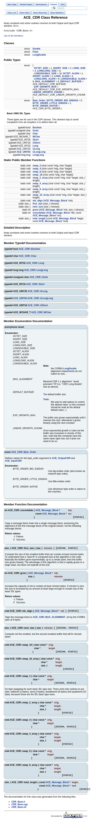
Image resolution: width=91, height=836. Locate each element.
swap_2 (37, 166)
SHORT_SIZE (60, 68)
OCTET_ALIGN (71, 74)
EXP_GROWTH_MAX (45, 87)
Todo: (46, 400)
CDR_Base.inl (18, 815)
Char (35, 134)
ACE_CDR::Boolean (29, 249)
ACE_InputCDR (13, 461)
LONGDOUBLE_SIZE (45, 74)
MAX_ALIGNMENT (45, 82)
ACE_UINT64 (23, 152)
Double (36, 49)
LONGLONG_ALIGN (44, 79)
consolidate (39, 213)
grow (35, 210)
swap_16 (37, 175)
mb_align (38, 201)
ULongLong (39, 152)
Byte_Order (39, 101)
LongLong (38, 155)
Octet (36, 131)
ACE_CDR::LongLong (36, 270)
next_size (38, 207)
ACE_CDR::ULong (37, 291)
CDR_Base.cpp (19, 813)
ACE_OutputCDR (61, 458)
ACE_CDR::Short (35, 284)
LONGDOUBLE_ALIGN (73, 79)
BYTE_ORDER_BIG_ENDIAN (62, 101)
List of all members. (14, 36)
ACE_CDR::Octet (38, 277)
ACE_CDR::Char (27, 256)
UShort (36, 143)
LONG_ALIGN (61, 76)
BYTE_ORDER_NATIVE (45, 106)
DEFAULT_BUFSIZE (71, 82)
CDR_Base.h (18, 810)
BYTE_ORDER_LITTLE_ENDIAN (50, 103)
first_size (38, 204)
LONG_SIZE (79, 68)
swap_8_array (40, 189)
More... (16, 26)
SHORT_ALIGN (41, 76)
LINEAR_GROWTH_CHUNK (47, 92)
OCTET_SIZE (41, 68)
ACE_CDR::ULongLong (40, 299)
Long (35, 146)
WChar (36, 137)
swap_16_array (41, 195)
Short (36, 140)
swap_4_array (40, 184)
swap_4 (37, 169)
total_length (39, 219)
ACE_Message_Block (55, 201)
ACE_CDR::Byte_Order (23, 452)
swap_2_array (40, 178)
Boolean (37, 128)
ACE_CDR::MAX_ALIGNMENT (49, 620)
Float (35, 52)
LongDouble (39, 55)
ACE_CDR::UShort (38, 306)
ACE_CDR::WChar (41, 313)
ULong (36, 149)
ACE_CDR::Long (35, 263)
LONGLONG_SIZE (47, 71)
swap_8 (37, 172)
